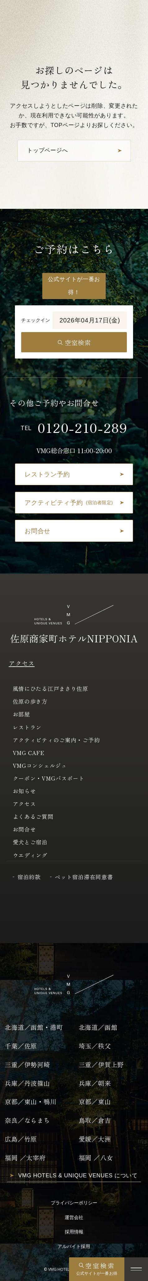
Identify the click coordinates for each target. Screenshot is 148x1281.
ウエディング (30, 855)
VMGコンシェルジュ (40, 765)
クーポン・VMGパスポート (49, 778)
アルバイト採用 (74, 1246)
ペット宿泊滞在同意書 (84, 877)
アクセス (22, 663)
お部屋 (21, 714)
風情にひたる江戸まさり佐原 (50, 688)
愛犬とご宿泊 (30, 842)
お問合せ (24, 829)
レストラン (27, 727)
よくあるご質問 (33, 816)
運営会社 (74, 1217)
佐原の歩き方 (30, 701)
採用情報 (74, 1231)
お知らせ (24, 791)
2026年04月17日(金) (89, 320)
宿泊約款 (29, 877)
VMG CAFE (28, 752)
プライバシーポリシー (74, 1202)
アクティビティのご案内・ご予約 (56, 740)
